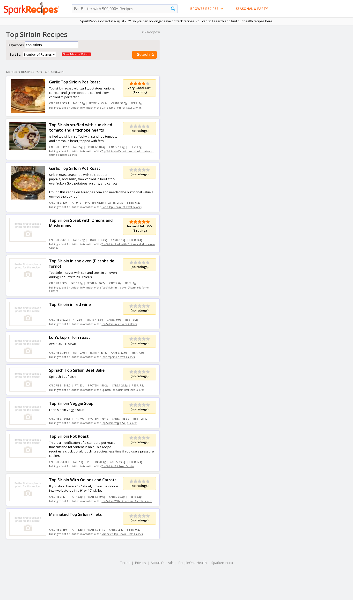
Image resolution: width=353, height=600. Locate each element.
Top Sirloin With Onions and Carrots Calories (127, 501)
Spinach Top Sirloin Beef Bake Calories (123, 390)
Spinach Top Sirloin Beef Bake (77, 370)
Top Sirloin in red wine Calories (119, 324)
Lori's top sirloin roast (69, 337)
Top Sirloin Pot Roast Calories (118, 466)
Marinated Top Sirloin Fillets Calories (122, 534)
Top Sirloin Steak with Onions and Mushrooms (81, 223)
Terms (125, 562)
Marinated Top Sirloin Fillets (75, 514)
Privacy (140, 562)
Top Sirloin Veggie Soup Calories (119, 423)
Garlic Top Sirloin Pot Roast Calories (121, 107)
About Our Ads (162, 562)
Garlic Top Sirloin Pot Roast (74, 82)
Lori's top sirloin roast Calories (118, 357)
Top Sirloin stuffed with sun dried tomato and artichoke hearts (80, 127)
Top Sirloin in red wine (70, 304)
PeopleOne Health (192, 562)
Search (146, 54)
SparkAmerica (222, 562)
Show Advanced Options (76, 54)
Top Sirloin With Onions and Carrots (83, 479)
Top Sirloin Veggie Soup (71, 403)
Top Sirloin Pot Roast (69, 436)
